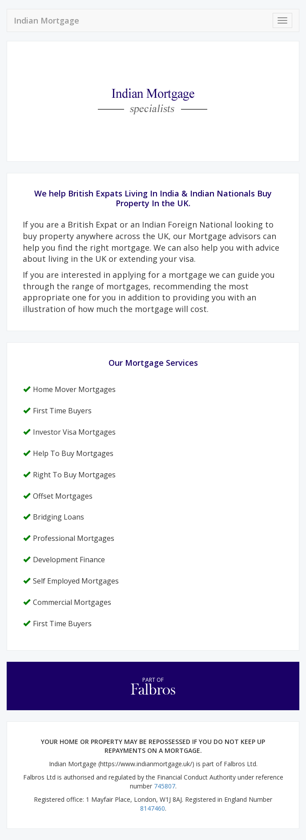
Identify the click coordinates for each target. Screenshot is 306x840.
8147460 (152, 808)
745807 (164, 786)
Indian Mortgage (46, 20)
